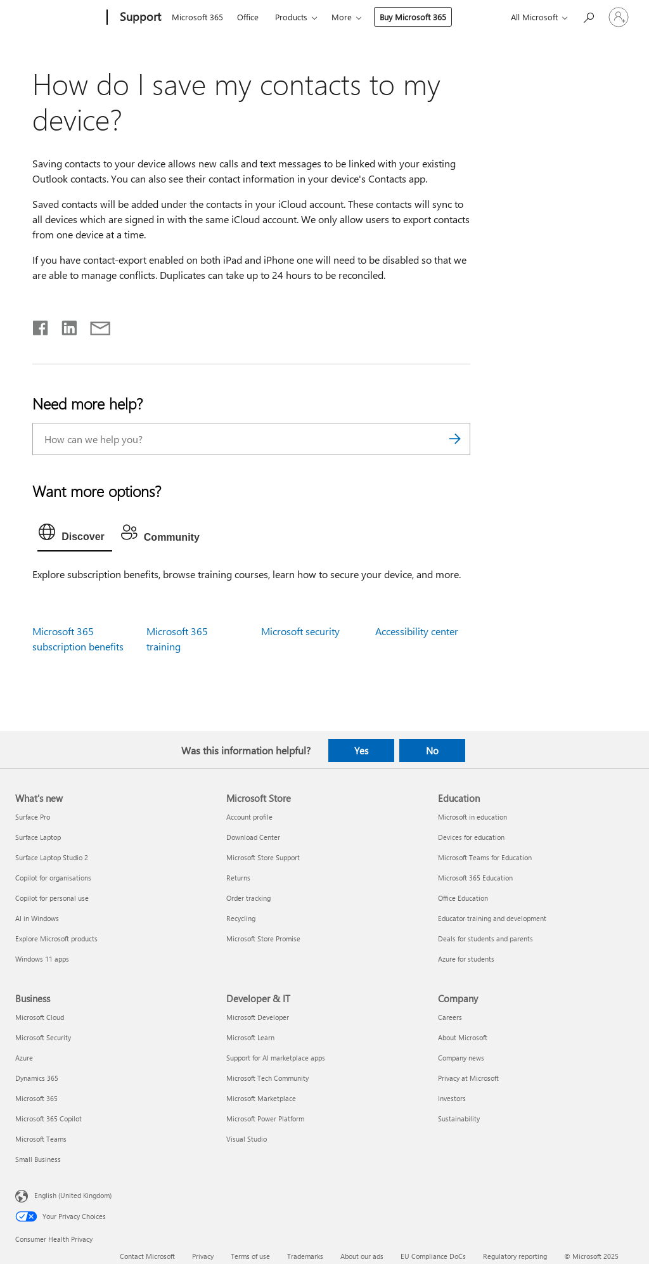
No (432, 750)
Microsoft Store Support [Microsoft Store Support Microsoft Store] (263, 857)
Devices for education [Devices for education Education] (471, 837)
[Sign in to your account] (618, 17)
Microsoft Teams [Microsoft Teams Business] (41, 1139)
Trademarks (305, 1256)
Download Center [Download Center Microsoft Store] (253, 837)
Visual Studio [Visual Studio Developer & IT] (246, 1139)
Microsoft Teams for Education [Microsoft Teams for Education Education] (485, 857)
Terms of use (250, 1256)
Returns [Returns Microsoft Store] (238, 877)
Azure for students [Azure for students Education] (466, 959)
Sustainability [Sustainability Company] (459, 1118)
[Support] (139, 18)
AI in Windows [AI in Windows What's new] (37, 918)
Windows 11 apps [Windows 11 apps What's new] (42, 959)
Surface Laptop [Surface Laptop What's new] (38, 837)
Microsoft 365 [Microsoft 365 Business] (36, 1098)
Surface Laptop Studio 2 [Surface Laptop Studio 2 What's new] (51, 857)
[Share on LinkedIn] (64, 325)
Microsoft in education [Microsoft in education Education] (472, 817)
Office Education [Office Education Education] (463, 898)
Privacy (203, 1256)
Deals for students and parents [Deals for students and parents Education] (485, 938)
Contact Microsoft (147, 1256)
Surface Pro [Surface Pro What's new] (32, 817)
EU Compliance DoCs (433, 1256)
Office (248, 16)
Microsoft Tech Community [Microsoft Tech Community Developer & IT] (267, 1078)
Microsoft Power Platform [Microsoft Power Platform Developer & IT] (265, 1118)
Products (291, 16)
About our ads (361, 1256)
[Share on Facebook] (41, 325)
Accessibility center (416, 631)
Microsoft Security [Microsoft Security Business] (43, 1037)
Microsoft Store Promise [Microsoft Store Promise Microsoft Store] (263, 938)
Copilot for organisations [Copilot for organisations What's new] (53, 877)
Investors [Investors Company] (452, 1098)
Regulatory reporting (515, 1256)
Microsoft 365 (197, 16)
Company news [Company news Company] (461, 1057)
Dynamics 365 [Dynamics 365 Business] (36, 1078)
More (341, 16)
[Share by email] (94, 325)
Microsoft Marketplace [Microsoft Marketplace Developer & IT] (261, 1098)
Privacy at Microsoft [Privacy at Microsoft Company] (468, 1078)
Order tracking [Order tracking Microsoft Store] (248, 898)
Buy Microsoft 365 (413, 16)
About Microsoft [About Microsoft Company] (462, 1037)
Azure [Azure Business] (24, 1057)
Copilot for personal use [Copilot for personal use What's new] (52, 898)
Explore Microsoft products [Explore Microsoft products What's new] (56, 938)
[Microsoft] (58, 18)
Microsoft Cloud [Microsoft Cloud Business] (39, 1017)
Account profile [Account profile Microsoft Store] (249, 817)
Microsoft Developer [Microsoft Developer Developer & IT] (257, 1017)
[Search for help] (588, 16)
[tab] (74, 535)
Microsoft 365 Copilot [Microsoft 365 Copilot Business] (48, 1118)
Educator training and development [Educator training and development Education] (492, 918)
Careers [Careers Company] (450, 1017)
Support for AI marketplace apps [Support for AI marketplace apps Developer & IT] (275, 1057)
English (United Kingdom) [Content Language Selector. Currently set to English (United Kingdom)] (73, 1195)
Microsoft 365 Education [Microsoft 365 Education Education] (475, 877)
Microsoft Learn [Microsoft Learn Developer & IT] (250, 1037)
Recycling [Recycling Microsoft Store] (240, 918)
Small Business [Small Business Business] (38, 1159)
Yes (361, 750)
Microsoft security (300, 631)
